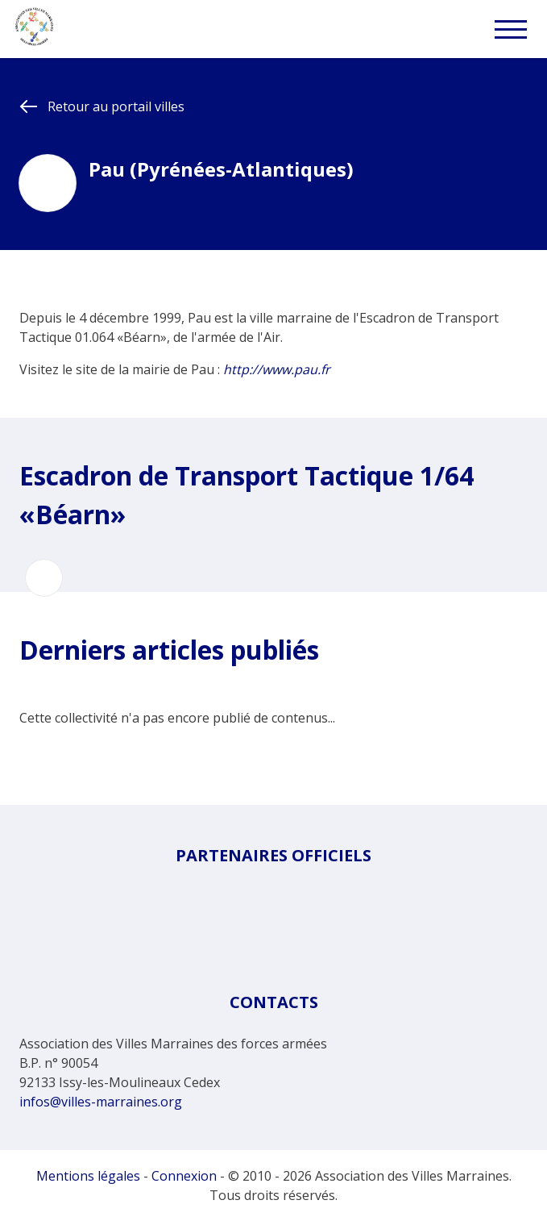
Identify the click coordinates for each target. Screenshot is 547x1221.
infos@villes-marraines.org (100, 1102)
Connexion (184, 1176)
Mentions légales (88, 1176)
